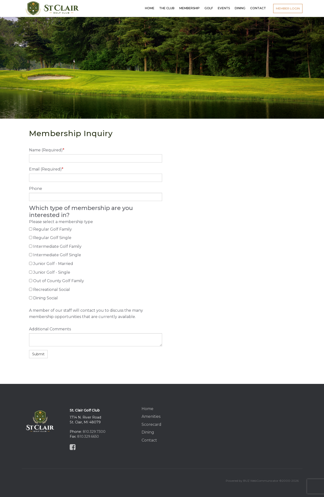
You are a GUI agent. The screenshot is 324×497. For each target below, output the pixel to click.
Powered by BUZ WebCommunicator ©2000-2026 (262, 480)
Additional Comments (50, 329)
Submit (38, 354)
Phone (35, 188)
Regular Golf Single (52, 237)
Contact (149, 440)
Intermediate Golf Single (57, 255)
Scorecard (151, 424)
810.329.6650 (88, 436)
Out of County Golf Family (58, 281)
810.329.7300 (94, 431)
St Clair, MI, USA (258, 421)
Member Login (288, 8)
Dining (148, 432)
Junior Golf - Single (51, 272)
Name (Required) (46, 150)
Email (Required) (46, 169)
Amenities (151, 416)
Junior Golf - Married (53, 263)
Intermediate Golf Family (57, 246)
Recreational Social (51, 289)
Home (147, 408)
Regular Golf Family (52, 229)
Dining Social (45, 298)
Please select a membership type (61, 221)
